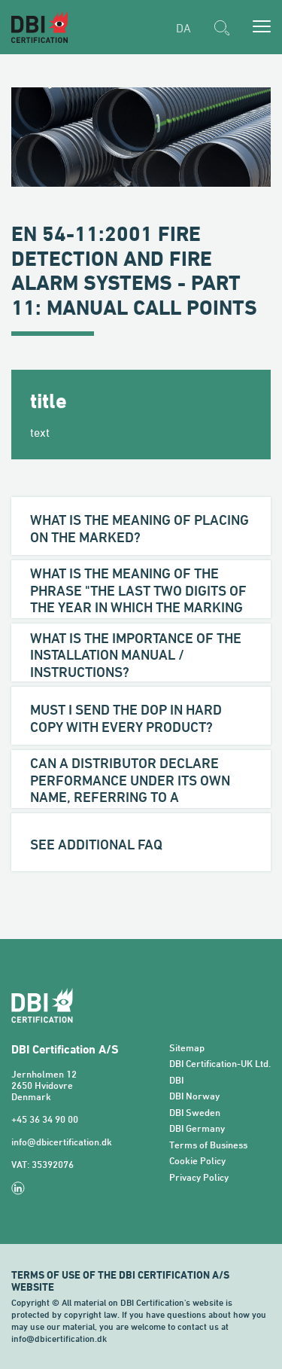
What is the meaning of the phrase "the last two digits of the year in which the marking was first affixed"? (138, 599)
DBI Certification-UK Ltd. (220, 1063)
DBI (176, 1080)
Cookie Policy (197, 1160)
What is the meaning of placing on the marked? (139, 528)
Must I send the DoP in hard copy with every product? (126, 718)
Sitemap (187, 1047)
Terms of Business (208, 1145)
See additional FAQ (96, 844)
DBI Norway (194, 1096)
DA (183, 28)
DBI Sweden (194, 1112)
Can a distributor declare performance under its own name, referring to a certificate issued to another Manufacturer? (137, 797)
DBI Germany (197, 1128)
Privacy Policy (199, 1177)
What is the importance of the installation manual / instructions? (135, 655)
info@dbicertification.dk (61, 1142)
